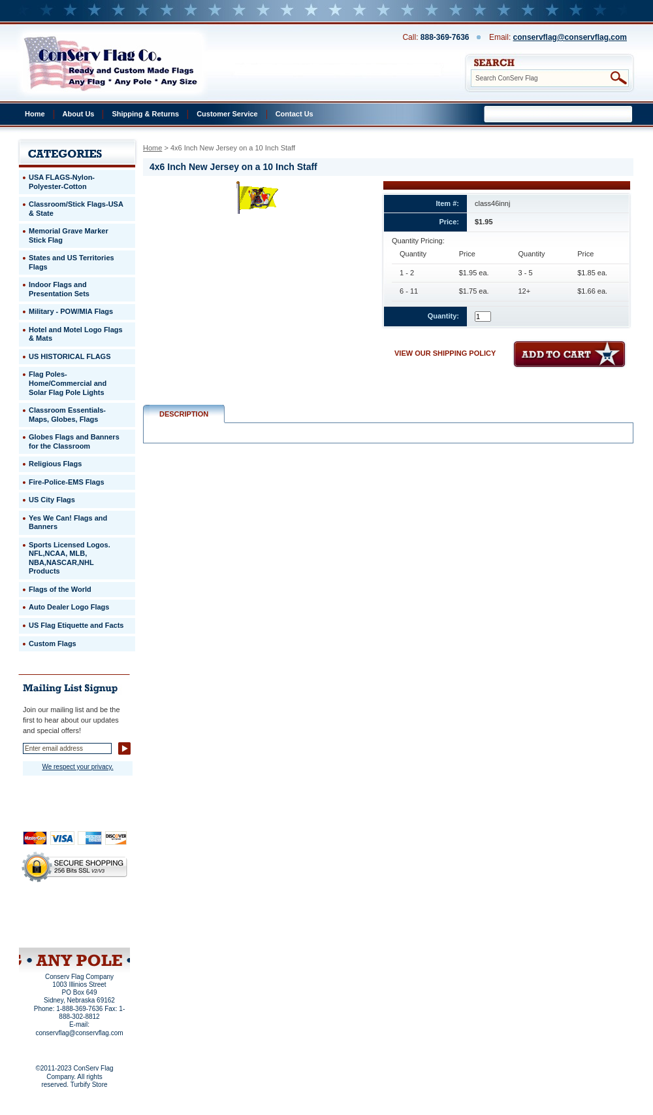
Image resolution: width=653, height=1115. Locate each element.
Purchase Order (99, 921)
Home (35, 114)
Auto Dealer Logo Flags (69, 607)
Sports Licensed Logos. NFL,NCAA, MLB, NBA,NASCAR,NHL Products (69, 558)
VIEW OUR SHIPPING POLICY (445, 353)
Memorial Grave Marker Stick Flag (68, 235)
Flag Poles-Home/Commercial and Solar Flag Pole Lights (67, 383)
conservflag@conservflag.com (570, 37)
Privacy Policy (52, 913)
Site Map (49, 931)
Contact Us (294, 114)
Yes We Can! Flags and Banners (68, 522)
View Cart (99, 931)
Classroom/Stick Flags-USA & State (76, 208)
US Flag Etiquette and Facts (76, 625)
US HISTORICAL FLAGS (70, 356)
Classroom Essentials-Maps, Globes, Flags (67, 414)
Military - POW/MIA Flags (71, 311)
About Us (79, 114)
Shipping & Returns (145, 114)
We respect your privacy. (77, 766)
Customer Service (227, 114)
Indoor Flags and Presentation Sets (59, 289)
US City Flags (52, 500)
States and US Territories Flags (71, 262)
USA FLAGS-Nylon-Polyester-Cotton (62, 181)
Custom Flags (52, 643)
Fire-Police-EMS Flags (66, 482)
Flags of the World (60, 589)
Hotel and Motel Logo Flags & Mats (76, 334)
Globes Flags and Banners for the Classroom (74, 441)
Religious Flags (55, 464)
